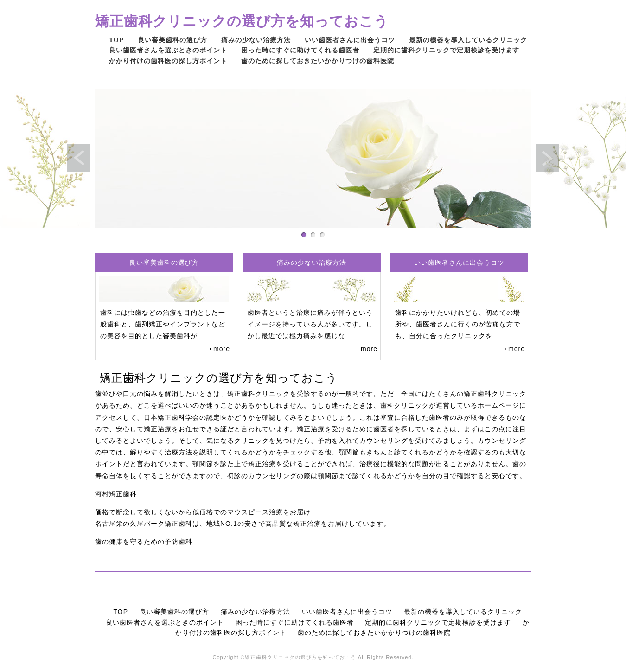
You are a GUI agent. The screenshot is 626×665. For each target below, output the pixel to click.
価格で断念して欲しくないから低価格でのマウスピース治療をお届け (203, 512)
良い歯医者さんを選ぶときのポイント (168, 49)
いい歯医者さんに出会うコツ (350, 39)
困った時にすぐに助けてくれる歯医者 (300, 49)
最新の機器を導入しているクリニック (468, 39)
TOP (116, 39)
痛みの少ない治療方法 (256, 39)
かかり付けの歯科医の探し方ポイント (168, 60)
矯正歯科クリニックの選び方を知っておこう (242, 20)
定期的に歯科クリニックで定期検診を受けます (446, 49)
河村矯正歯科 (116, 494)
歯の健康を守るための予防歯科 (143, 541)
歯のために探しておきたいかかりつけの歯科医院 (317, 60)
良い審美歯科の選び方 (172, 39)
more (221, 348)
